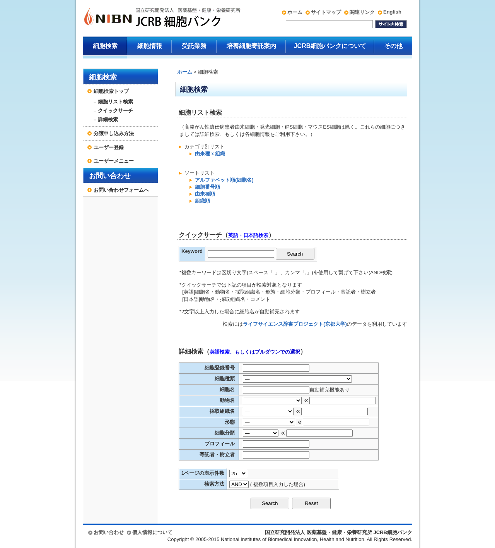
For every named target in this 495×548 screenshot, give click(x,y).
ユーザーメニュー (114, 161)
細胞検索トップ (111, 91)
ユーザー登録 (109, 147)
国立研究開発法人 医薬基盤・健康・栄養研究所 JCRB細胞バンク (154, 18)
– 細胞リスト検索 (113, 102)
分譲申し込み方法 (114, 133)
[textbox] (241, 254)
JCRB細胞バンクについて (330, 46)
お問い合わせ (110, 176)
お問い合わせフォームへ (121, 190)
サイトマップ (326, 12)
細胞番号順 (207, 187)
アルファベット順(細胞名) (224, 180)
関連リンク (362, 12)
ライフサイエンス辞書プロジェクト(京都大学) (295, 324)
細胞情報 (149, 46)
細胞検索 (105, 46)
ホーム (294, 12)
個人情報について (152, 532)
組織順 (202, 201)
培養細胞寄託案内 (251, 46)
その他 (393, 46)
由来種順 (205, 194)
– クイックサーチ (113, 110)
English (392, 12)
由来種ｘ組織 (210, 153)
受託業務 (194, 46)
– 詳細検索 (106, 119)
